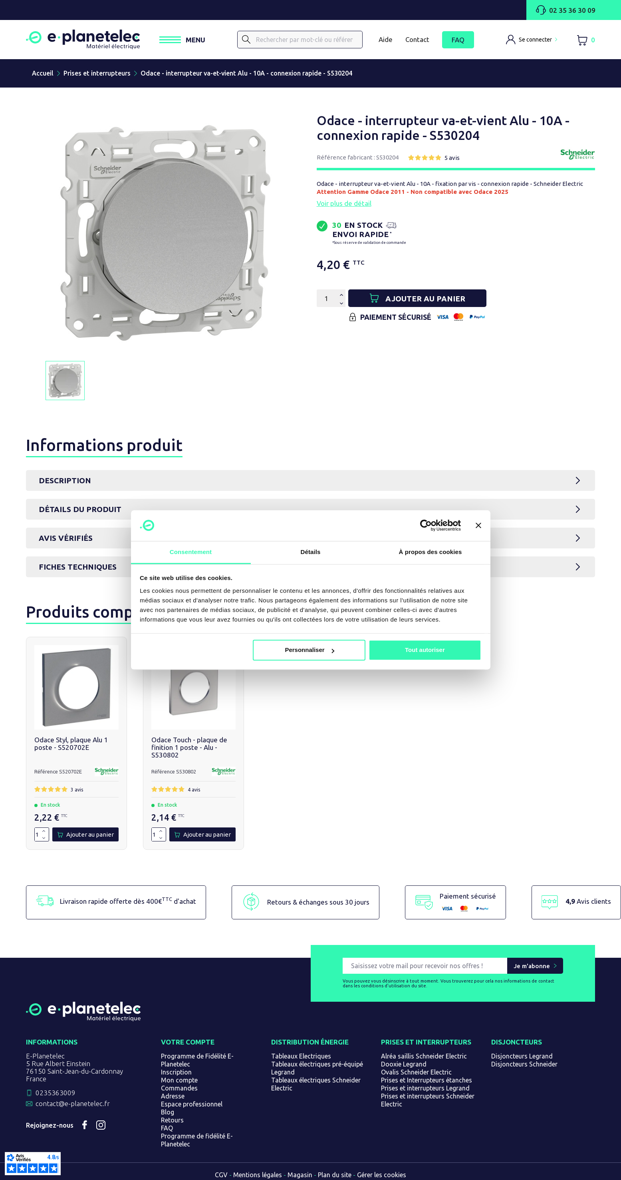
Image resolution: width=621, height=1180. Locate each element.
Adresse (173, 1096)
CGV (221, 1174)
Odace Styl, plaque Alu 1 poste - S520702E (71, 743)
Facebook (85, 1125)
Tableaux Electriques (301, 1056)
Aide (386, 39)
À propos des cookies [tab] (430, 551)
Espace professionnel (191, 1104)
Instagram (101, 1125)
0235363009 (55, 1092)
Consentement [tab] (191, 551)
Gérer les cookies (381, 1174)
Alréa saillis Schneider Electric (424, 1056)
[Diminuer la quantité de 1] (44, 838)
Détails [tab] (311, 551)
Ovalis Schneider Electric (416, 1072)
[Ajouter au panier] (454, 298)
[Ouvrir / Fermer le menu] (183, 40)
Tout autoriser (425, 650)
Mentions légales (257, 1174)
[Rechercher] (246, 39)
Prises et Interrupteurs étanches (426, 1080)
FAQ (458, 40)
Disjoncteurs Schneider (524, 1064)
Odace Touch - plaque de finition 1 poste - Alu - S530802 (189, 747)
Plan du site (334, 1174)
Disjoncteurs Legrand (522, 1056)
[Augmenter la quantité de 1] (44, 831)
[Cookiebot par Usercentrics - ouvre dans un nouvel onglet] (426, 526)
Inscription (176, 1072)
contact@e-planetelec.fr (73, 1103)
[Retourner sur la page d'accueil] (83, 1018)
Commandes (179, 1088)
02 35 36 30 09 (565, 10)
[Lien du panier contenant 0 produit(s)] (585, 40)
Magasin (300, 1174)
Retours (172, 1120)
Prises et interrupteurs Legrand (425, 1088)
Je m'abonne (532, 966)
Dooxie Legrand (404, 1064)
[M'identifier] (531, 39)
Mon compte (179, 1080)
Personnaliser (309, 650)
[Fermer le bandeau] (478, 525)
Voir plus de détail (344, 203)
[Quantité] (326, 298)
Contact (417, 39)
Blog (167, 1112)
